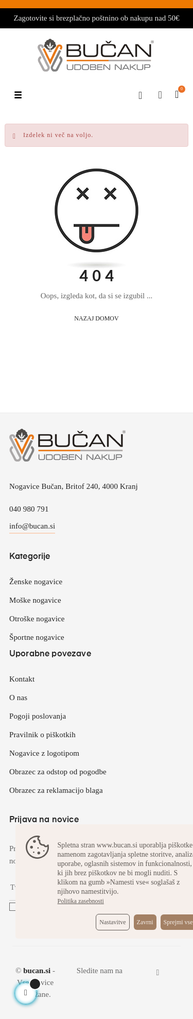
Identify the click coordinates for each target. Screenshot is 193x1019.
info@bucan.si (32, 526)
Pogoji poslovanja (37, 716)
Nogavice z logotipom (44, 753)
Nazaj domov (96, 318)
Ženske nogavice (35, 582)
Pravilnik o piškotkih (42, 735)
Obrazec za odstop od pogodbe (58, 772)
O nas (18, 697)
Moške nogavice (35, 600)
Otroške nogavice (37, 619)
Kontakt (21, 679)
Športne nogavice (36, 637)
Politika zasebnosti (81, 901)
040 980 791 (29, 509)
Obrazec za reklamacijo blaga (56, 790)
